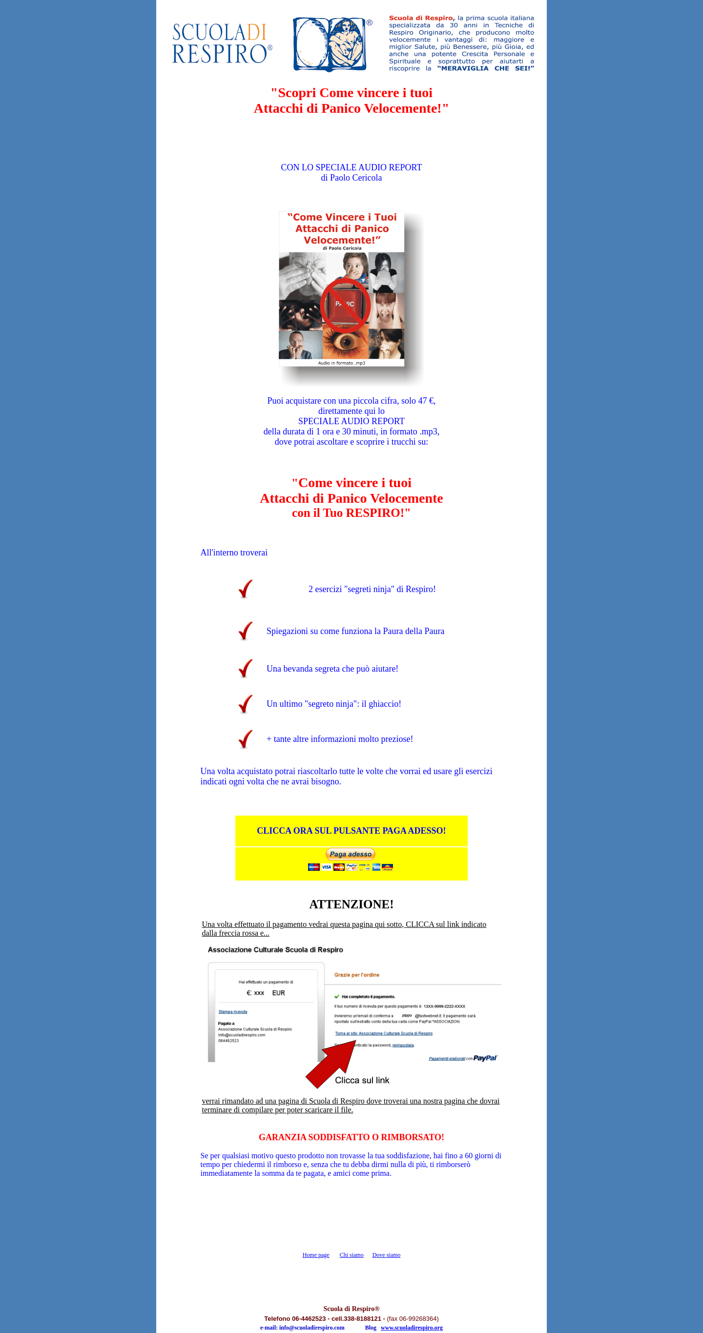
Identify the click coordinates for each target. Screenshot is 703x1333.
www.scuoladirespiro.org (412, 1327)
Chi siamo (352, 1254)
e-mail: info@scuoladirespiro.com (302, 1327)
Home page (316, 1254)
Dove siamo (386, 1254)
